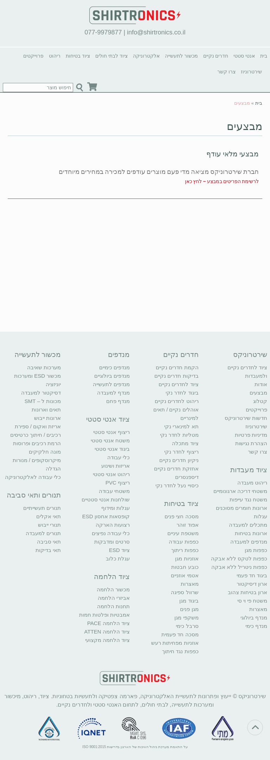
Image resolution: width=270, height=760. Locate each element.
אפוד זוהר (187, 525)
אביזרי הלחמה (114, 598)
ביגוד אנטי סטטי (112, 449)
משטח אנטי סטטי (110, 440)
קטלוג (260, 401)
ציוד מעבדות (249, 470)
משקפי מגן (186, 618)
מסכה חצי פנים (181, 516)
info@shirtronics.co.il (156, 32)
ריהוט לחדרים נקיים (176, 401)
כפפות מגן (256, 550)
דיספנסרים (187, 477)
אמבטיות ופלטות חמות (104, 615)
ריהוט (54, 56)
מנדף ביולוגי (253, 618)
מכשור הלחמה (113, 589)
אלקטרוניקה (146, 56)
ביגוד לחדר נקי (182, 393)
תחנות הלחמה (113, 606)
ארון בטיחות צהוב (247, 592)
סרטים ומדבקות (112, 542)
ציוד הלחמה (112, 576)
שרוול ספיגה (184, 592)
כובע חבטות (184, 567)
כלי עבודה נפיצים (111, 533)
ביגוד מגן (188, 601)
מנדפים (119, 354)
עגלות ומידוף (115, 508)
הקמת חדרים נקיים (177, 367)
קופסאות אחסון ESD (106, 516)
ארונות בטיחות (251, 533)
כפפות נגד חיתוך (180, 651)
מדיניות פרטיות (251, 435)
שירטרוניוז (251, 71)
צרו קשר (226, 71)
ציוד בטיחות (78, 56)
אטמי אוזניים (184, 575)
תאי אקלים (48, 516)
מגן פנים (189, 609)
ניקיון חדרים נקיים (178, 460)
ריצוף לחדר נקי (181, 452)
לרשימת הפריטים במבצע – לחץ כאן (222, 181)
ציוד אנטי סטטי (108, 419)
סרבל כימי (187, 626)
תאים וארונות (46, 410)
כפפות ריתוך (184, 550)
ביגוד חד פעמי (252, 575)
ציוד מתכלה (185, 443)
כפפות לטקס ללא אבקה (239, 558)
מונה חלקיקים (45, 452)
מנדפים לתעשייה (111, 384)
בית (263, 56)
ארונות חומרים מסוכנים (241, 508)
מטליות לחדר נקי (179, 435)
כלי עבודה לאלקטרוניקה (33, 477)
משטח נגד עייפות (248, 499)
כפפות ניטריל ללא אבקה (239, 567)
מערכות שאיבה (44, 367)
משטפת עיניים (182, 533)
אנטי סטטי (244, 56)
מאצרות (258, 609)
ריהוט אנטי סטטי (111, 474)
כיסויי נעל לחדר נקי (177, 485)
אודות (261, 384)
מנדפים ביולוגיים (112, 376)
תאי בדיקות (48, 550)
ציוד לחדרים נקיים (178, 384)
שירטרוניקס (250, 354)
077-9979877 (103, 32)
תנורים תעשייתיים (42, 508)
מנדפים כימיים (114, 367)
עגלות (260, 516)
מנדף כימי (256, 626)
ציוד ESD (119, 550)
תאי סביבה (49, 542)
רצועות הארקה (113, 525)
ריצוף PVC (117, 483)
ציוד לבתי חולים (111, 56)
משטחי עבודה (114, 491)
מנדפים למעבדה (248, 542)
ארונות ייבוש (47, 418)
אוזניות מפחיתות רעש (174, 643)
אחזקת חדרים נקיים (176, 469)
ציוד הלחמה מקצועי (107, 640)
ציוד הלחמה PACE (108, 623)
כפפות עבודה (183, 542)
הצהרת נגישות (251, 443)
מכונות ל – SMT (43, 401)
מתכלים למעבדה (248, 525)
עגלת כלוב (118, 558)
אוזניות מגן (186, 558)
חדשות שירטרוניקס (246, 418)
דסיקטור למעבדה (41, 393)
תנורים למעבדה (43, 533)
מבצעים (244, 126)
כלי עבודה (118, 457)
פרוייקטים (33, 56)
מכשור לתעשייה (181, 56)
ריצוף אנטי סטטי (111, 432)
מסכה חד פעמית (179, 634)
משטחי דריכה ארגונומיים (240, 491)
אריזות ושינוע (115, 466)
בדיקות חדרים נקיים (176, 376)
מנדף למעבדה (113, 393)
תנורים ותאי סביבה (34, 495)
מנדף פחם (118, 401)
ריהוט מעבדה (252, 483)
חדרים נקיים (216, 56)
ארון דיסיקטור (252, 584)
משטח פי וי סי (252, 601)
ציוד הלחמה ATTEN (107, 632)
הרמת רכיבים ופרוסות (37, 443)
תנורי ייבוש (49, 525)
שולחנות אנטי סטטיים (106, 499)
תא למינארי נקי (181, 426)
